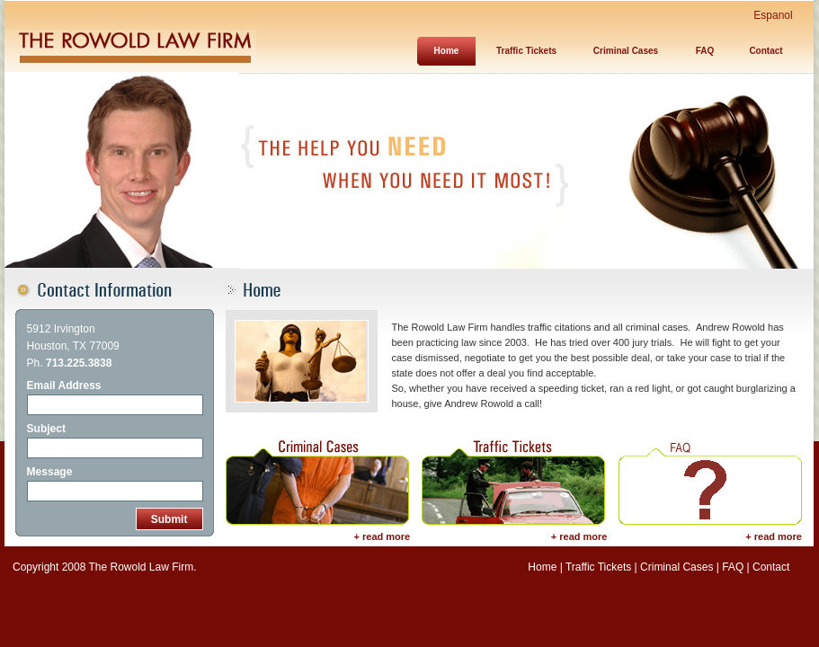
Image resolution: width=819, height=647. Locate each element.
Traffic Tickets (526, 51)
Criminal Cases (625, 51)
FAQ (705, 51)
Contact (765, 51)
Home (542, 567)
